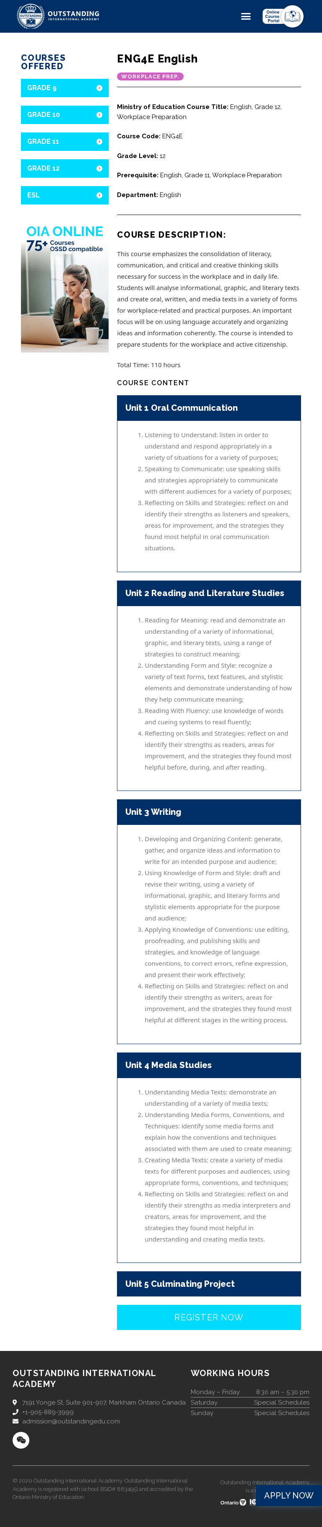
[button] (246, 16)
